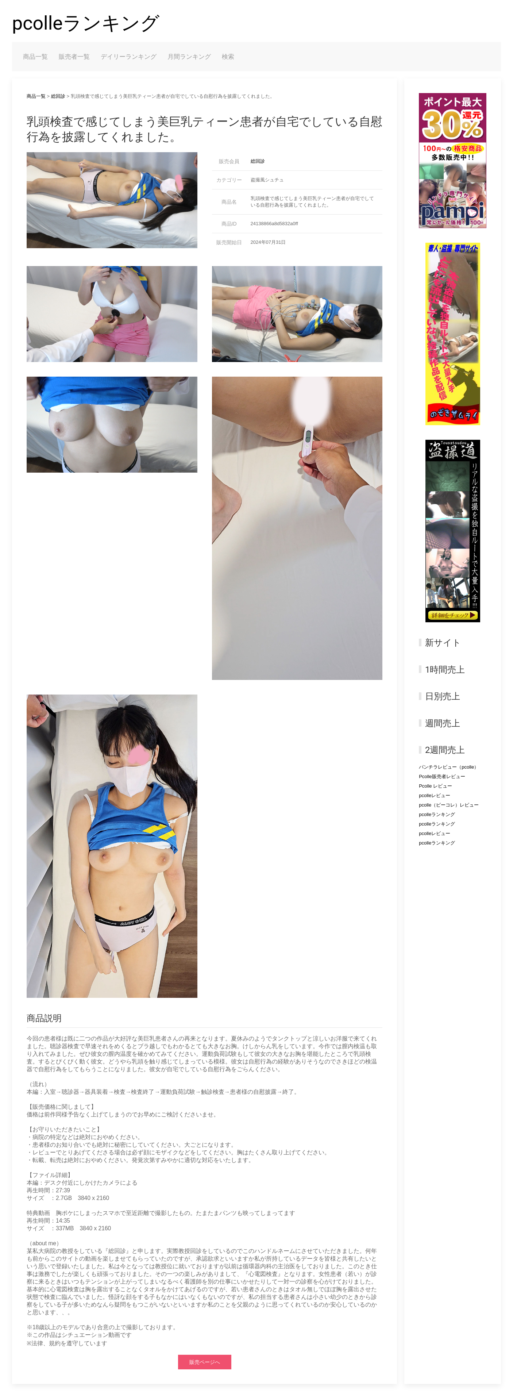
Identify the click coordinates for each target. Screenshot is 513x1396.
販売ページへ (204, 1362)
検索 (228, 56)
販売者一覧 (74, 56)
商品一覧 (35, 56)
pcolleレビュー (434, 795)
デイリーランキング (129, 56)
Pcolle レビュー (435, 786)
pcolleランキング (85, 23)
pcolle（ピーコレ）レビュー (449, 805)
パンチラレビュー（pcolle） (449, 767)
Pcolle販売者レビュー (442, 776)
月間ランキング (189, 56)
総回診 (58, 96)
